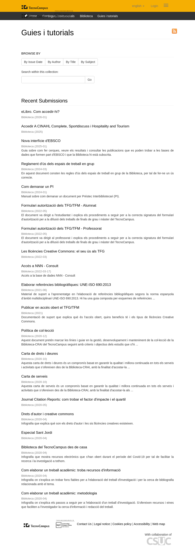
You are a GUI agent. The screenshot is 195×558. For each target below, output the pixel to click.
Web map (158, 524)
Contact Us (84, 524)
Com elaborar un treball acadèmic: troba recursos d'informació (71, 470)
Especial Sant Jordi (36, 433)
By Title (71, 62)
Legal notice (102, 524)
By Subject (88, 62)
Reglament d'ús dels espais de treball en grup (57, 164)
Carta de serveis (34, 376)
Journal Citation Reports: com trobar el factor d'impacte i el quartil (73, 399)
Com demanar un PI (37, 187)
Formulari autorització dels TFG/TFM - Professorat (61, 228)
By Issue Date (33, 62)
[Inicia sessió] (154, 6)
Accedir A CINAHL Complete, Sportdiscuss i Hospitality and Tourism (75, 126)
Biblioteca (86, 16)
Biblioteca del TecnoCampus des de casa (54, 447)
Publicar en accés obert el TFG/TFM (50, 308)
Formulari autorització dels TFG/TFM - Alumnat (58, 205)
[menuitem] (154, 6)
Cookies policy (121, 524)
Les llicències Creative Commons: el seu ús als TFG (63, 251)
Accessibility (142, 524)
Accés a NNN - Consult (39, 266)
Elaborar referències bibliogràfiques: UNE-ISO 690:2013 (66, 285)
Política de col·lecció (37, 331)
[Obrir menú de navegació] (166, 5)
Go (90, 79)
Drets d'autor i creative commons (47, 414)
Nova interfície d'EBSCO (41, 141)
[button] (138, 6)
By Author (54, 62)
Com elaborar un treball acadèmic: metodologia (59, 493)
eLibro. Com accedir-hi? (40, 112)
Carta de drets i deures (39, 354)
